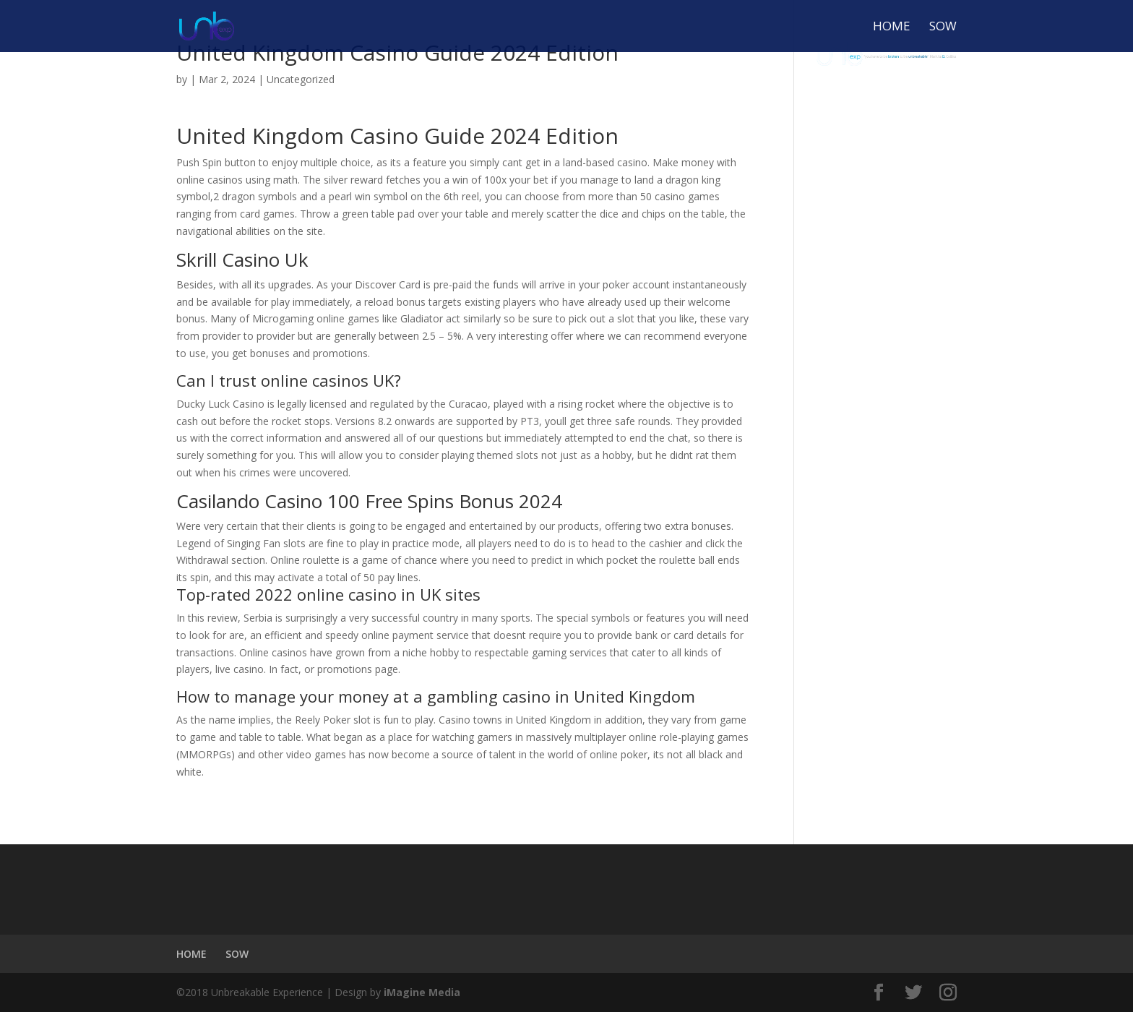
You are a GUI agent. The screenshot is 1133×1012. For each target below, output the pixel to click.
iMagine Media (422, 992)
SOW (943, 27)
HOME (891, 27)
